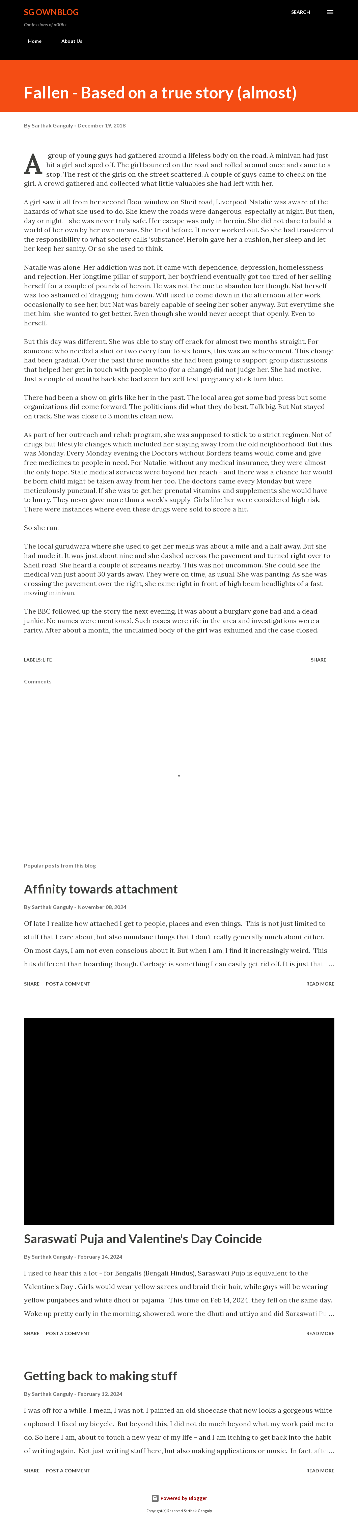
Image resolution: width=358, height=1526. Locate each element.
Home (30, 41)
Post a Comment (68, 984)
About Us (67, 41)
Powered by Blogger (179, 1498)
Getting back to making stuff (100, 1375)
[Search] (300, 12)
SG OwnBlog (51, 12)
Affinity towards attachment (101, 888)
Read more (320, 984)
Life (47, 660)
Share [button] (318, 660)
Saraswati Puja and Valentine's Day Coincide (143, 1238)
